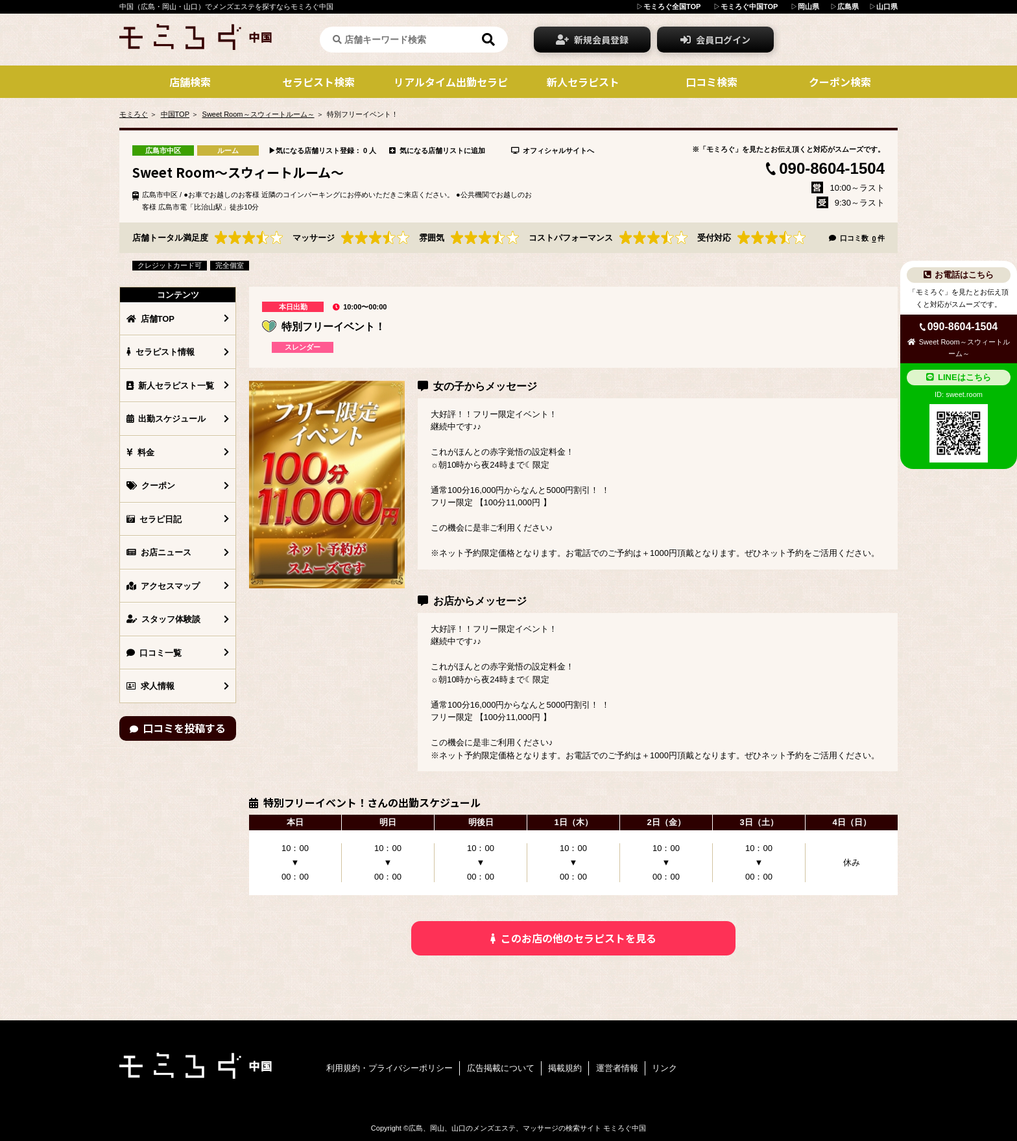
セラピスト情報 (160, 352)
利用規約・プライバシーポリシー (389, 1068)
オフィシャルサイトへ (552, 150)
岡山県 (808, 6)
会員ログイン (715, 39)
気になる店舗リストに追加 (437, 150)
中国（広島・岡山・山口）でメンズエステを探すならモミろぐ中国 (226, 6)
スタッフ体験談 (163, 619)
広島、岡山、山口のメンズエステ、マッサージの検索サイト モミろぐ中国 (527, 1128)
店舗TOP (150, 319)
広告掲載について (500, 1068)
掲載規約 (565, 1068)
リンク (664, 1068)
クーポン (150, 485)
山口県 (887, 6)
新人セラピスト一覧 (170, 385)
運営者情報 (617, 1068)
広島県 (848, 6)
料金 (140, 452)
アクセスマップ (163, 586)
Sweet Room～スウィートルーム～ (258, 114)
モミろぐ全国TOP (671, 6)
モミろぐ (133, 114)
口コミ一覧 (154, 653)
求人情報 (150, 686)
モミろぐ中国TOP (749, 6)
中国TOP (175, 114)
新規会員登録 (592, 39)
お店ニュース (158, 552)
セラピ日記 (154, 519)
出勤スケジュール (166, 419)
